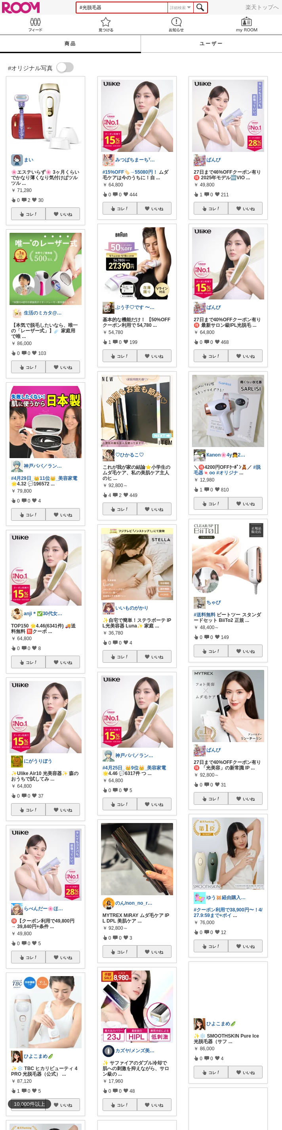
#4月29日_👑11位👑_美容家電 (44, 478)
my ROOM (247, 24)
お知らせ (176, 24)
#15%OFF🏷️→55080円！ (130, 172)
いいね (66, 214)
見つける (105, 24)
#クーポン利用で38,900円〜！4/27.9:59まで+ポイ (228, 912)
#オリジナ (227, 473)
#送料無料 (204, 615)
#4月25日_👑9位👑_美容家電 (134, 768)
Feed (35, 24)
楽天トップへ (262, 7)
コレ (32, 214)
